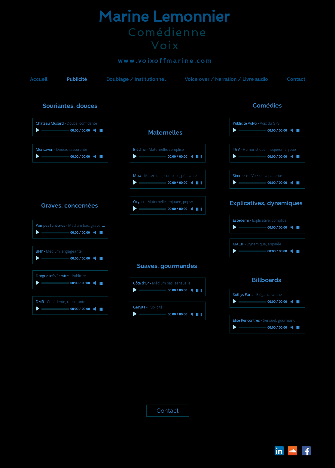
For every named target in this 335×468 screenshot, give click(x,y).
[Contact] (167, 411)
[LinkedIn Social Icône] (279, 450)
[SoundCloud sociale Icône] (292, 450)
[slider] (102, 130)
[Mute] (95, 130)
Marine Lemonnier (164, 16)
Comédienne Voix (167, 39)
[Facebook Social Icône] (306, 450)
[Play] (38, 130)
